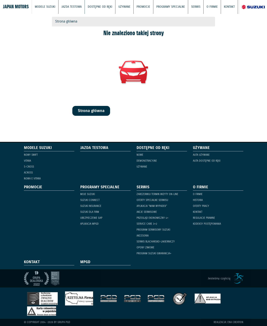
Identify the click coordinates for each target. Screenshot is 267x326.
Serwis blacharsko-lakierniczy (156, 241)
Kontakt (229, 7)
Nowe (140, 155)
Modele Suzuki (45, 7)
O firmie (212, 7)
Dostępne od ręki (100, 7)
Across (28, 172)
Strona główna (66, 21)
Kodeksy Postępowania (207, 224)
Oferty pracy (201, 206)
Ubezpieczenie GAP (91, 218)
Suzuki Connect (90, 200)
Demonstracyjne (147, 161)
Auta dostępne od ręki (206, 161)
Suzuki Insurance (90, 206)
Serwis (195, 7)
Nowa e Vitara (32, 178)
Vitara (27, 161)
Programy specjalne (170, 7)
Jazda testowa (71, 7)
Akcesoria (143, 235)
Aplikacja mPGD (89, 224)
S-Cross (29, 167)
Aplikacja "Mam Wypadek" (152, 206)
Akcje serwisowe (147, 212)
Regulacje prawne (204, 218)
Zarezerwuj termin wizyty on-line (157, 194)
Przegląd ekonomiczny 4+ (152, 218)
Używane (124, 7)
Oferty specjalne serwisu (152, 200)
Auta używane (201, 155)
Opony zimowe (145, 247)
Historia (198, 200)
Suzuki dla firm (89, 212)
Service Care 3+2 (147, 224)
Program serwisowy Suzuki (153, 230)
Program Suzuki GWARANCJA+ (154, 253)
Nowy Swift (31, 155)
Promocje (143, 7)
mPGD (85, 262)
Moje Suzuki (87, 194)
